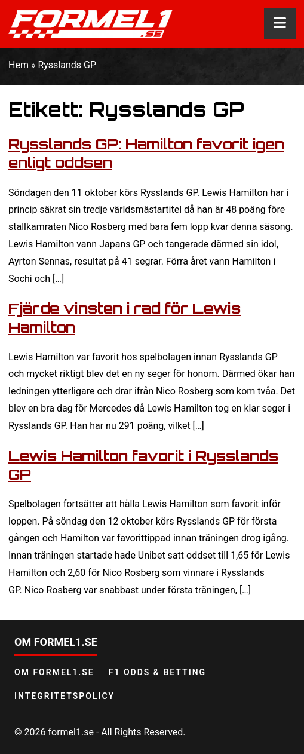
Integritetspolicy (64, 696)
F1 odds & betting (157, 672)
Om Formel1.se (54, 672)
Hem (18, 65)
